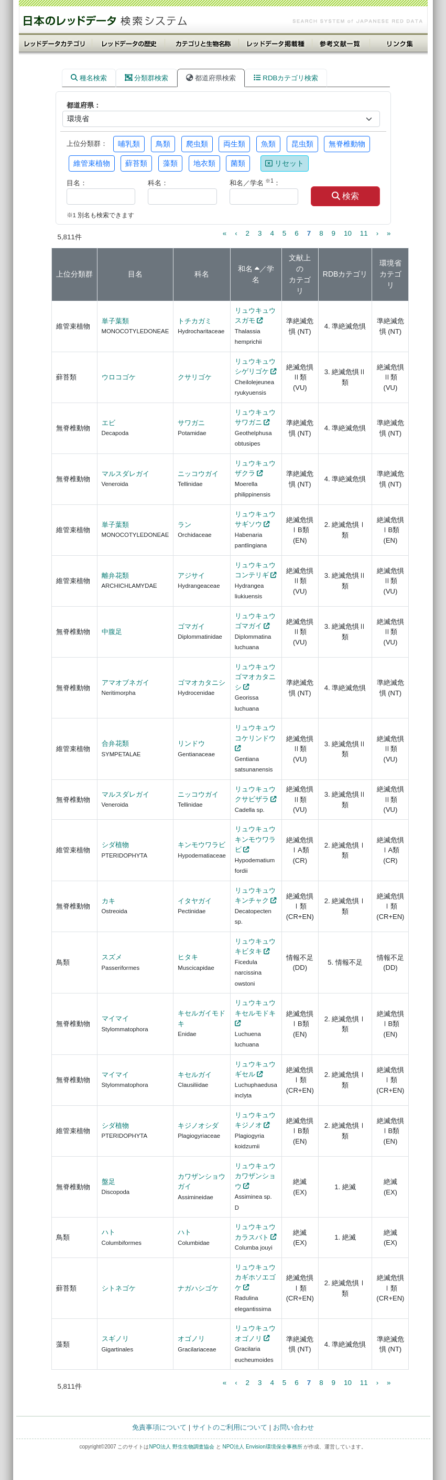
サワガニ (191, 423)
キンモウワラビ (201, 845)
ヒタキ (188, 957)
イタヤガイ (195, 901)
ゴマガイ (191, 626)
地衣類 (204, 163)
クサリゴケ (195, 377)
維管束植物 (91, 163)
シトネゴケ (119, 1288)
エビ (108, 423)
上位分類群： (87, 143)
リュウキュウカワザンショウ (255, 1176)
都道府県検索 (211, 78)
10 (348, 233)
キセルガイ (195, 1075)
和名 (245, 269)
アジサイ (191, 575)
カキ (108, 901)
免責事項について (159, 1427)
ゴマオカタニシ (201, 682)
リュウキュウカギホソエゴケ (255, 1277)
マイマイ (115, 1018)
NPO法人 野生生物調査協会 (181, 1447)
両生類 (234, 144)
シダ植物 (115, 845)
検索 (345, 196)
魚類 (268, 144)
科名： (158, 183)
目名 (135, 274)
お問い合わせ (293, 1427)
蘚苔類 (136, 163)
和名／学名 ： (255, 182)
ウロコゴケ (119, 377)
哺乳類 (129, 144)
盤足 (108, 1182)
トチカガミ (195, 321)
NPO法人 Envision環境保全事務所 (262, 1447)
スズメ (112, 957)
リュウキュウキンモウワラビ (255, 839)
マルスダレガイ (125, 474)
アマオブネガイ (125, 682)
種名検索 (89, 78)
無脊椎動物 (347, 144)
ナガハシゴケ (198, 1288)
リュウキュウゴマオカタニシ (255, 677)
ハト (108, 1232)
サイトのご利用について (229, 1427)
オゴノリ (191, 1338)
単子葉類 (115, 321)
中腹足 (112, 632)
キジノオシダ (198, 1125)
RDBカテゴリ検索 (286, 78)
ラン (184, 524)
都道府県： (84, 105)
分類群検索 (147, 78)
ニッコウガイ (198, 474)
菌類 (238, 163)
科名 (201, 274)
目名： (77, 183)
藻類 (170, 163)
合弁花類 (115, 743)
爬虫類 (197, 144)
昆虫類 (302, 144)
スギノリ (115, 1338)
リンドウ (191, 743)
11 (364, 233)
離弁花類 (115, 575)
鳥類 (163, 144)
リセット (284, 163)
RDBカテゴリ (345, 274)
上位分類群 (74, 274)
